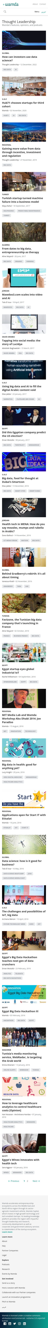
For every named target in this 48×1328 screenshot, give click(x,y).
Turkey (5, 194)
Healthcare (9, 1127)
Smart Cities (20, 491)
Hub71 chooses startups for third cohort (23, 104)
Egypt (5, 428)
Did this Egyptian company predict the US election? (24, 434)
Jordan (5, 291)
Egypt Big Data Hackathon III (20, 1011)
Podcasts (5, 1264)
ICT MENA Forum (10, 540)
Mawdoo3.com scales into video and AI (22, 296)
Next (35, 1181)
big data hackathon (12, 978)
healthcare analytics (13, 782)
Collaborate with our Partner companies (18, 1292)
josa (29, 874)
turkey (6, 215)
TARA (19, 586)
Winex (6, 1172)
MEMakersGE (34, 445)
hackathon (8, 1020)
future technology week (14, 924)
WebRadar (24, 1070)
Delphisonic (9, 211)
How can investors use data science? (19, 58)
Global (5, 53)
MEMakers (31, 1122)
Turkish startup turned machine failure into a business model (22, 199)
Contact (43, 4)
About (35, 4)
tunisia (36, 1070)
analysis (7, 974)
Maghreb (6, 1050)
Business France (21, 636)
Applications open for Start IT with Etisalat (24, 816)
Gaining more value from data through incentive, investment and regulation (21, 152)
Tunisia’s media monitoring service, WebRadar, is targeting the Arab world (22, 1057)
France (7, 636)
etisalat (7, 828)
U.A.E (4, 99)
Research (6, 1269)
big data (7, 69)
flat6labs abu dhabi (25, 399)
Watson (24, 540)
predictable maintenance (29, 211)
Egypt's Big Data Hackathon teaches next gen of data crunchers (19, 960)
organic (18, 261)
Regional (6, 145)
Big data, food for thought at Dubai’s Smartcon (20, 480)
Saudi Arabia (8, 337)
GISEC (31, 924)
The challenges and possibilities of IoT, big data (24, 913)
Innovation (16, 731)
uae (26, 586)
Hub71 (6, 115)
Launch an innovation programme (16, 1297)
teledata (19, 974)
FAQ (4, 1246)
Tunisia (5, 616)
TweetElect (19, 445)
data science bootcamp (14, 874)
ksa (20, 353)
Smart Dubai (35, 491)
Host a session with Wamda (13, 1288)
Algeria (6, 245)
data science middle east (14, 878)
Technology (30, 731)
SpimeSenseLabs (10, 682)
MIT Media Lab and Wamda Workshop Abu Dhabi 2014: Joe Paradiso (21, 718)
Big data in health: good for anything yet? (19, 766)
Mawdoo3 (8, 307)
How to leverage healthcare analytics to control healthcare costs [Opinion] (21, 1106)
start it (25, 828)
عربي (43, 12)
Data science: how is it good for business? (22, 862)
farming (30, 261)
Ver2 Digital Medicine (13, 777)
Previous (15, 1181)
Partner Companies (10, 1250)
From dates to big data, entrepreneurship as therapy (20, 250)
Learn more (7, 1232)
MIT (5, 731)
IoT (16, 828)
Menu (37, 11)
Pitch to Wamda (8, 1301)
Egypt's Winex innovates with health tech (20, 1161)
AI (16, 69)
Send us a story (8, 1283)
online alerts (9, 1070)
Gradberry (8, 586)
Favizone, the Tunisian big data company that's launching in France (22, 623)
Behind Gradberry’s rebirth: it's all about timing (23, 575)
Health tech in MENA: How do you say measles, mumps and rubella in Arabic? (23, 527)
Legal (4, 1255)
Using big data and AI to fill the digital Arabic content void (21, 388)
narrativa (8, 399)
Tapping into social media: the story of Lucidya (21, 342)
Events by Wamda (9, 1274)
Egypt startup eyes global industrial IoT (18, 670)
